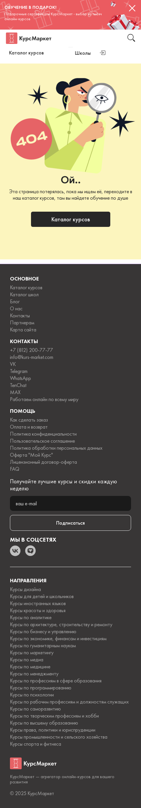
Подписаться (70, 522)
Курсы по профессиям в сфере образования (56, 681)
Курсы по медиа (26, 660)
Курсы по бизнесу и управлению (43, 631)
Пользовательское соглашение (42, 441)
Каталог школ (24, 294)
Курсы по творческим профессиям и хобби (54, 716)
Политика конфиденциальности (43, 434)
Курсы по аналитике (30, 617)
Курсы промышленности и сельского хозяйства (58, 737)
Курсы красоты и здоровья (38, 610)
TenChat (18, 385)
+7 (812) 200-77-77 (31, 350)
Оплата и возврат (29, 427)
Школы (83, 52)
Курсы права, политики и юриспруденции (52, 730)
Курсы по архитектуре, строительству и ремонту (61, 624)
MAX (15, 392)
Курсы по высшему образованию (44, 723)
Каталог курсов (70, 219)
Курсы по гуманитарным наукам (43, 645)
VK (13, 364)
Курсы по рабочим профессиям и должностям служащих (69, 702)
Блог (15, 301)
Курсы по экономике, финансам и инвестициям (58, 638)
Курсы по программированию (40, 688)
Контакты (20, 316)
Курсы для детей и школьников (42, 596)
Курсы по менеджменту (34, 674)
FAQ (14, 469)
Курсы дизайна (25, 589)
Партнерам (22, 323)
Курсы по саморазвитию (35, 709)
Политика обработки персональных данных (56, 448)
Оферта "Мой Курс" (31, 455)
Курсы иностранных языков (38, 603)
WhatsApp (20, 378)
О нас (16, 308)
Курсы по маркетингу (32, 652)
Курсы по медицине (30, 667)
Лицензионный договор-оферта (43, 462)
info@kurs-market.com (31, 357)
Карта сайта (23, 330)
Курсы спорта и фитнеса (35, 744)
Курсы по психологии (32, 695)
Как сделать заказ (29, 420)
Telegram (18, 371)
